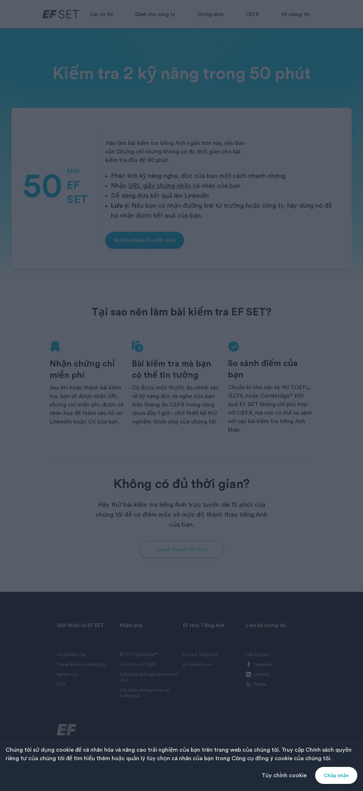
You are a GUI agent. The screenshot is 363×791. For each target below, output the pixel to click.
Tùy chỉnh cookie (284, 775)
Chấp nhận (336, 775)
